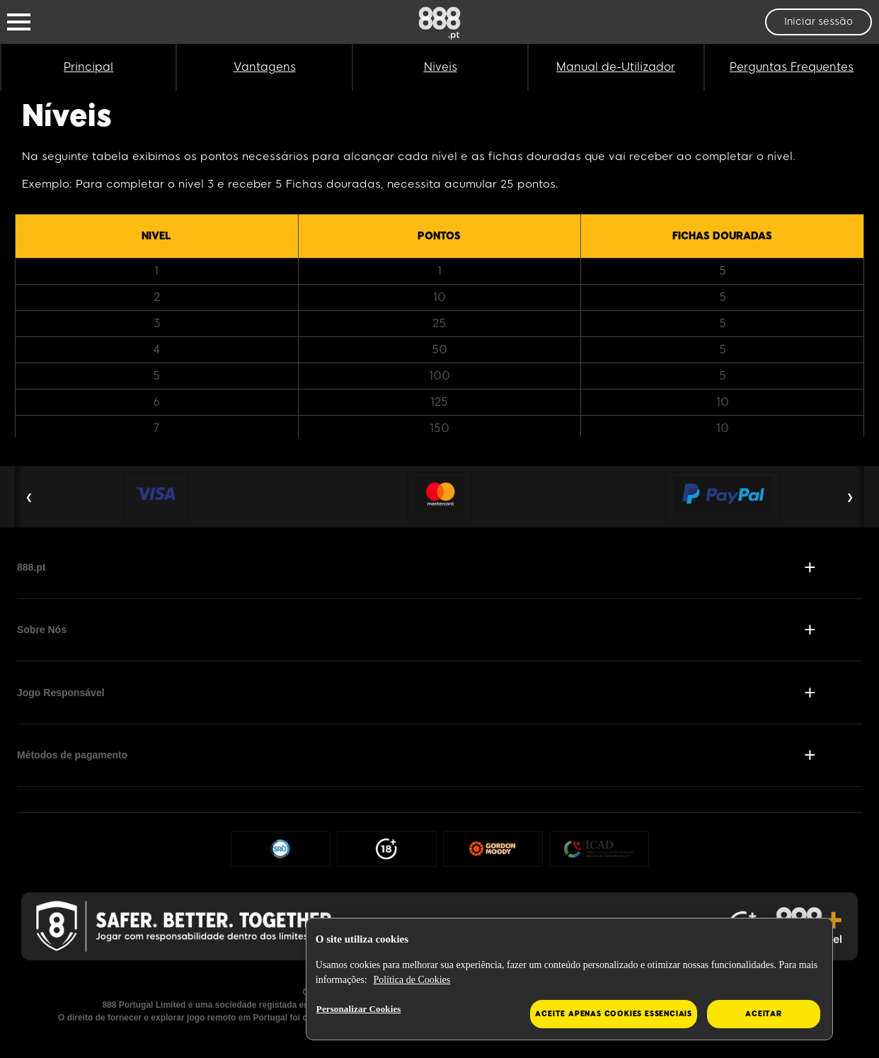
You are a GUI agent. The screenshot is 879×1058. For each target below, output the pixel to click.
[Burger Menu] (18, 21)
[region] (569, 979)
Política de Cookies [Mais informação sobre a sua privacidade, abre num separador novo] (411, 979)
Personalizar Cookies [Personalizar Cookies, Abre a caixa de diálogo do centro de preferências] (358, 1008)
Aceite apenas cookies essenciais (613, 1013)
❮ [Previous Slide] (29, 497)
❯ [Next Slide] (850, 497)
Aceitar (763, 1013)
